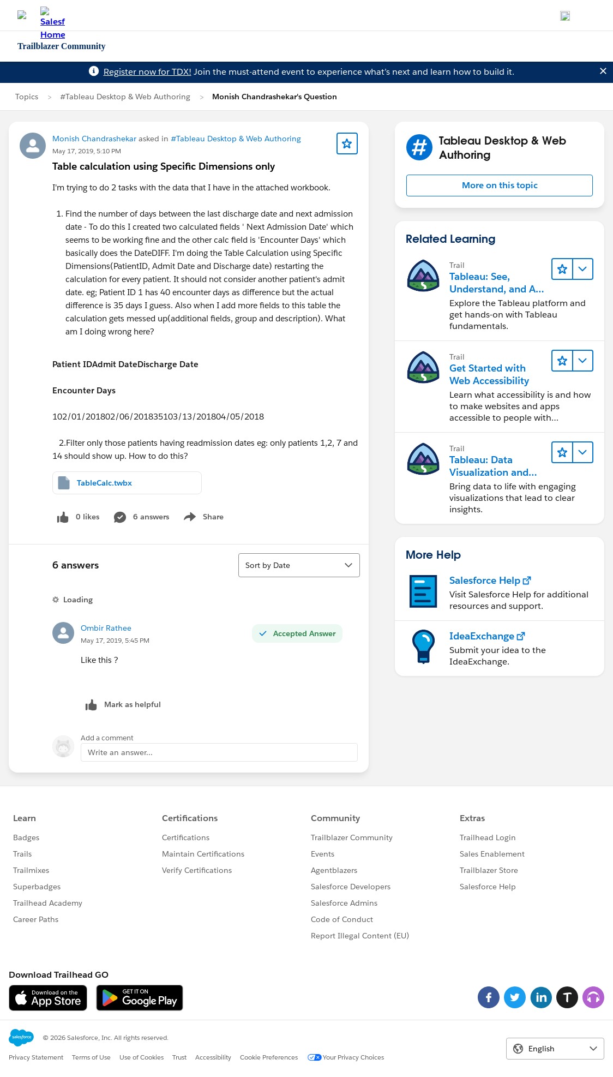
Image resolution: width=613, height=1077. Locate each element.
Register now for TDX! (147, 71)
